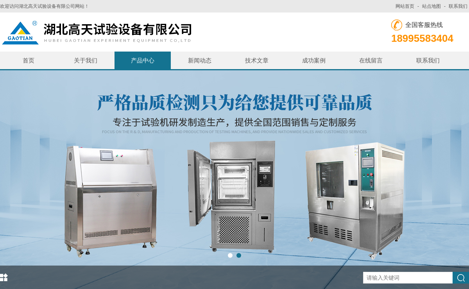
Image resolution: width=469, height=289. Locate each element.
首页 (28, 60)
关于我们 (85, 60)
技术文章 (257, 60)
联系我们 (458, 6)
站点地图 (431, 6)
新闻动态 (199, 60)
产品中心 (142, 60)
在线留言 (371, 60)
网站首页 (405, 6)
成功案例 (314, 60)
